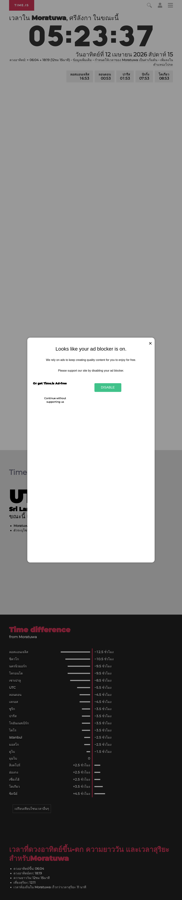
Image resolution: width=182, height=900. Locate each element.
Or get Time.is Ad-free (50, 383)
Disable (108, 387)
